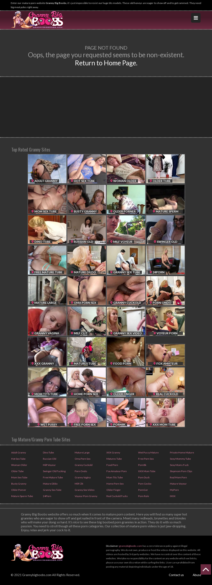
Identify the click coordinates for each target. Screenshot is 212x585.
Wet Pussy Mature (148, 452)
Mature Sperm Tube (22, 496)
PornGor (143, 489)
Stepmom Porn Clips (180, 471)
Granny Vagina (82, 477)
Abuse (197, 575)
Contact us (176, 575)
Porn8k (142, 465)
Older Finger (113, 489)
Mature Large (82, 452)
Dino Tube (48, 452)
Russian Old (49, 458)
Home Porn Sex (115, 483)
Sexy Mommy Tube (180, 458)
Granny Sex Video (84, 489)
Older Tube (17, 471)
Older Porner (18, 489)
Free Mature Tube (53, 477)
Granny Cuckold (83, 465)
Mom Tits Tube (114, 477)
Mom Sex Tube (19, 477)
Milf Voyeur (49, 465)
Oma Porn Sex (82, 458)
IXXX (172, 496)
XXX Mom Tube (146, 471)
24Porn (47, 496)
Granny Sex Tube (52, 489)
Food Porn (112, 465)
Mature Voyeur (178, 483)
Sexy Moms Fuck (179, 465)
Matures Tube (114, 458)
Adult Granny (18, 452)
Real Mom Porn (178, 477)
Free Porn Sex (146, 458)
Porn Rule (143, 496)
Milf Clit (78, 483)
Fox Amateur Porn (116, 471)
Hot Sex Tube (18, 458)
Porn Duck (144, 477)
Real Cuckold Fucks (117, 496)
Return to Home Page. (106, 63)
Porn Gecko (144, 483)
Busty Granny (18, 483)
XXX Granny (113, 452)
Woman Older (19, 465)
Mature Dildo (50, 483)
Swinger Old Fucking (54, 471)
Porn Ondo (80, 471)
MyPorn (174, 489)
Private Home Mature (181, 452)
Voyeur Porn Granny (85, 496)
